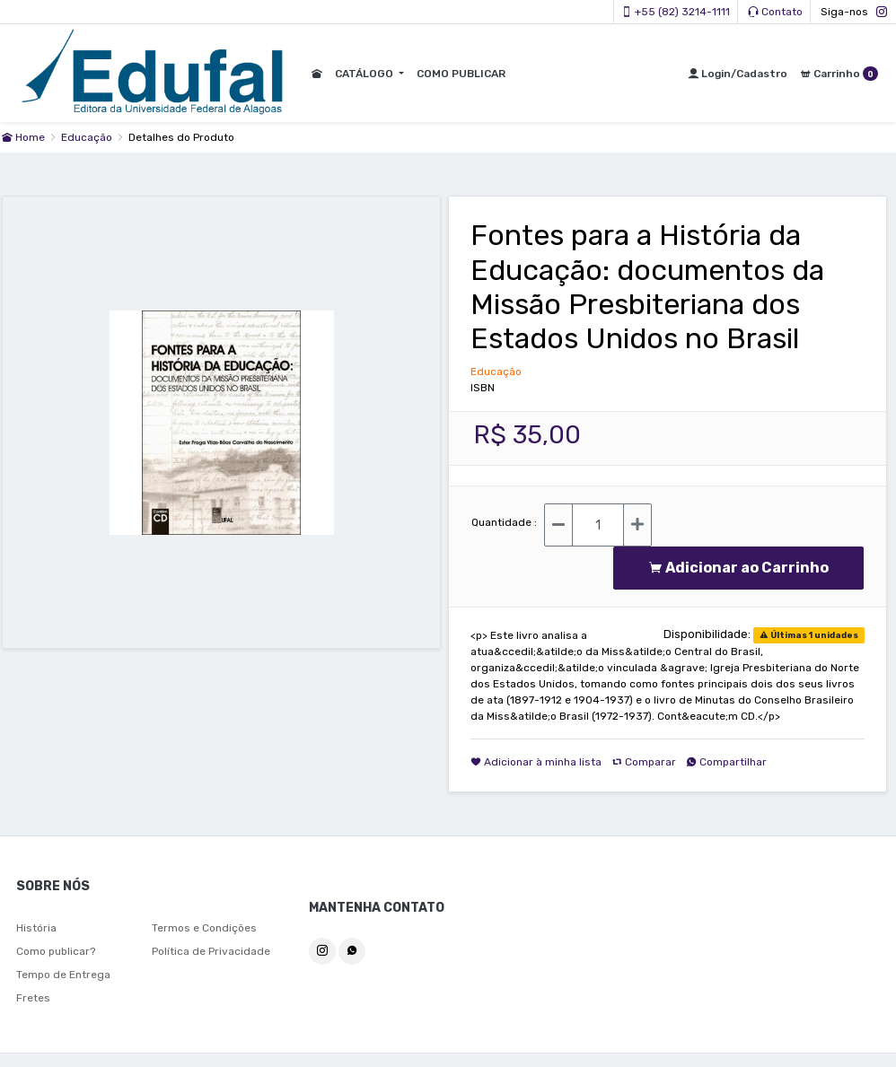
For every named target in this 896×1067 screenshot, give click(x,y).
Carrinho (839, 73)
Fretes (33, 998)
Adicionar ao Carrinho (738, 567)
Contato (775, 11)
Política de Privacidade (211, 951)
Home (23, 137)
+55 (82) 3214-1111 (675, 11)
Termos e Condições (204, 928)
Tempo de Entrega (63, 974)
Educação (88, 137)
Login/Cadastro (737, 73)
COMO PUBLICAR (459, 73)
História (36, 928)
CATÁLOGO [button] (363, 73)
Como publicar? (55, 951)
